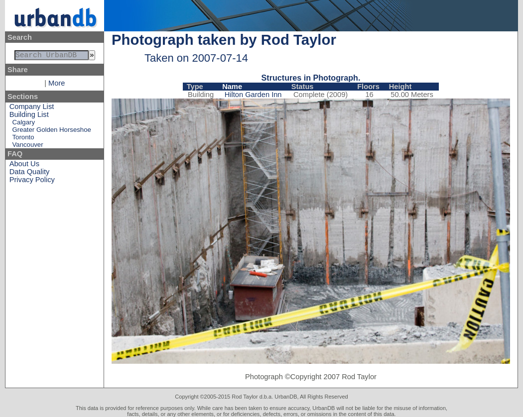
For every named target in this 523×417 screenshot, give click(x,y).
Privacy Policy (32, 182)
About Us (24, 166)
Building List (29, 116)
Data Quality (29, 174)
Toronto (23, 139)
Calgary (23, 124)
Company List (31, 108)
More (56, 85)
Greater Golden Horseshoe (51, 131)
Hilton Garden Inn (253, 95)
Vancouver (27, 146)
